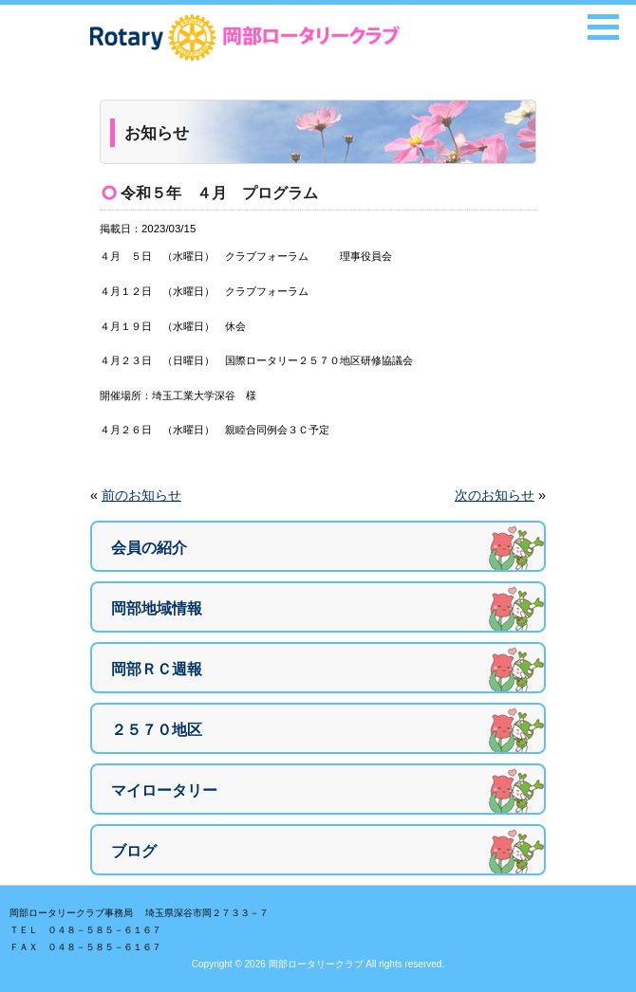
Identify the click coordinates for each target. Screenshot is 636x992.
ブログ (134, 851)
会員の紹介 (149, 548)
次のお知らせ (494, 495)
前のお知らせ (141, 495)
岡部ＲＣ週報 (156, 669)
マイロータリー (164, 790)
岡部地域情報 (156, 608)
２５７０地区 (156, 730)
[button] (603, 27)
